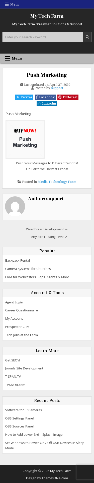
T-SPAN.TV (13, 376)
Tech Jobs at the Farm (21, 335)
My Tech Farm (47, 16)
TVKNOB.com (15, 384)
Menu (14, 4)
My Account (14, 318)
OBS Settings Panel (19, 418)
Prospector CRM (17, 326)
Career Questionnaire (21, 310)
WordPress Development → (47, 229)
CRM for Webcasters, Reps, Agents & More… (38, 277)
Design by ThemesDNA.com (47, 478)
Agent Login (14, 302)
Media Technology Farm (57, 181)
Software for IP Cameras (23, 410)
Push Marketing (47, 75)
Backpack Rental (17, 260)
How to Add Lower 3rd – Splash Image (33, 434)
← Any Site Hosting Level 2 (47, 236)
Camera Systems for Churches (28, 268)
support (57, 88)
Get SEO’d (12, 360)
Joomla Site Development (24, 368)
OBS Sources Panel (19, 426)
